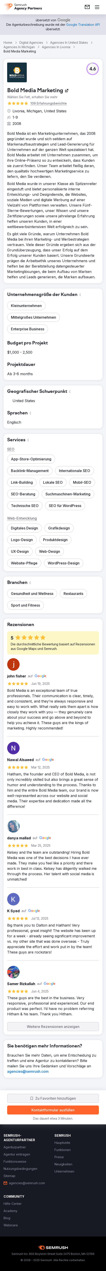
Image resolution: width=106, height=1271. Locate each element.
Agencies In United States (69, 42)
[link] (87, 7)
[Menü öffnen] (97, 7)
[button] (92, 69)
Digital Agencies (31, 42)
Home (8, 42)
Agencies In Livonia (56, 47)
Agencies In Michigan (19, 47)
